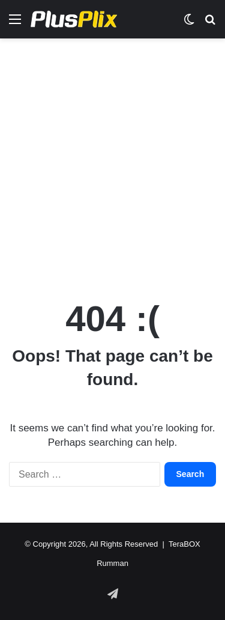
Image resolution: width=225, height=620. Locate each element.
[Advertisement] (112, 163)
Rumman (112, 563)
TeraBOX (184, 544)
